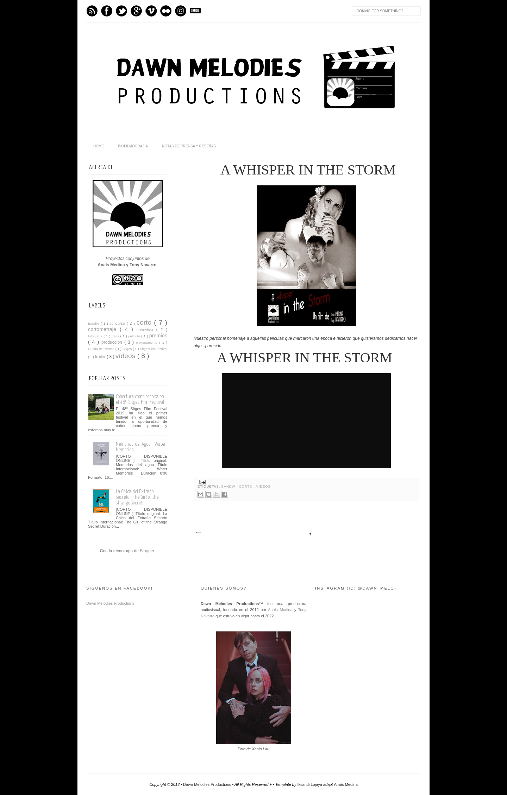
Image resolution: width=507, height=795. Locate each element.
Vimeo (151, 11)
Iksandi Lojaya (310, 784)
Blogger (147, 550)
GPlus (136, 11)
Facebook (106, 11)
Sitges (128, 349)
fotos (116, 336)
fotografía (96, 336)
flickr (165, 11)
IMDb (195, 11)
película (134, 336)
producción (112, 342)
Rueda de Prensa (101, 349)
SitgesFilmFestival (153, 349)
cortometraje (104, 329)
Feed (92, 11)
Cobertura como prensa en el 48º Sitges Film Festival (140, 399)
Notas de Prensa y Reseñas (189, 146)
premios (158, 335)
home (98, 146)
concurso (118, 323)
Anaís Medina (280, 610)
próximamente (147, 342)
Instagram (180, 11)
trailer (101, 356)
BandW (229, 486)
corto (246, 486)
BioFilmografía (133, 146)
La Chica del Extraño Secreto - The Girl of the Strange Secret (137, 497)
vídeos (263, 486)
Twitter (121, 11)
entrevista (146, 329)
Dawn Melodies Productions (110, 603)
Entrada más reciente (198, 533)
